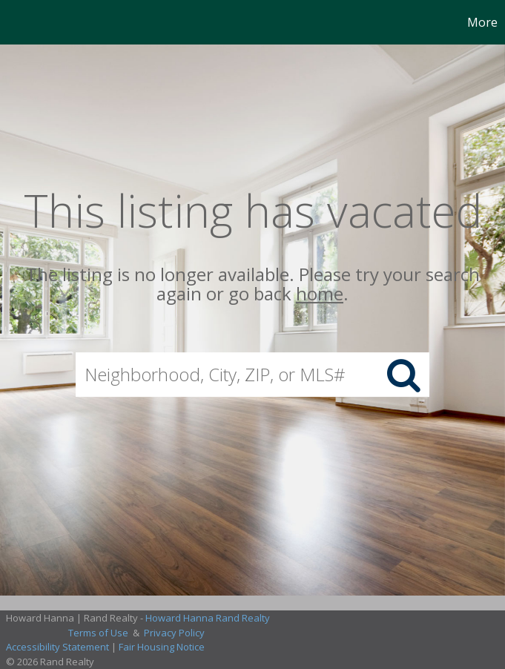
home (319, 294)
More (482, 22)
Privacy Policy (174, 632)
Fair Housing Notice (162, 646)
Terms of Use (98, 632)
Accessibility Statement (57, 646)
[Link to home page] (19, 22)
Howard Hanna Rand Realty (207, 617)
